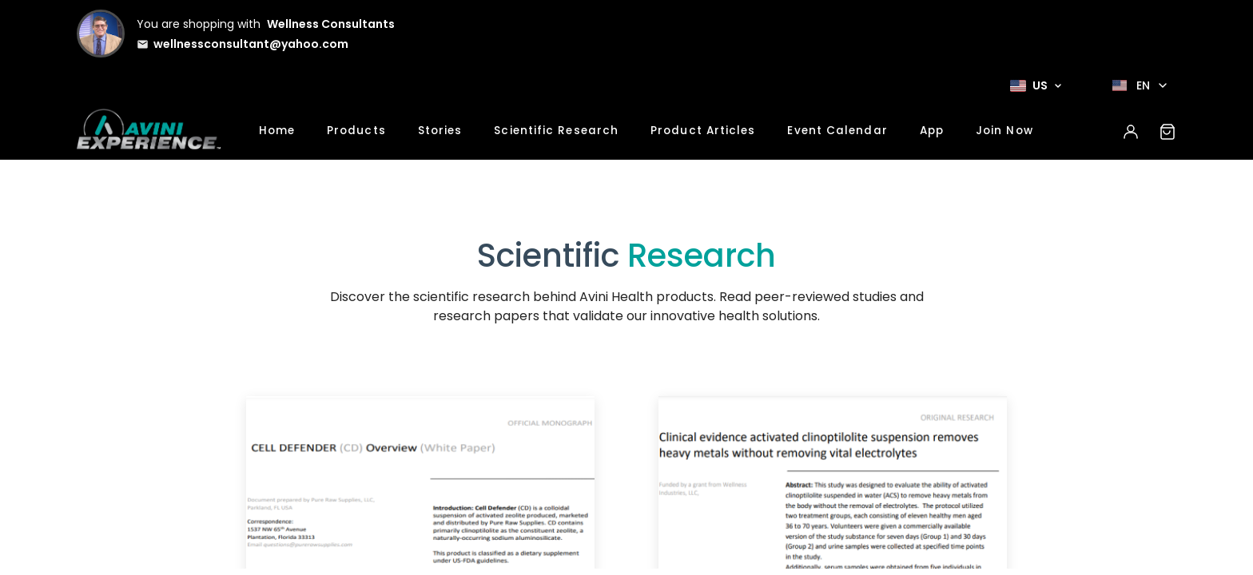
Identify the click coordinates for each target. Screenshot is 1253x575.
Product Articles (702, 130)
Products (356, 130)
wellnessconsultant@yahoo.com (250, 44)
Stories (440, 130)
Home (277, 130)
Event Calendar (837, 130)
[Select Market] (1035, 85)
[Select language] (1139, 85)
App (932, 130)
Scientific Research (556, 130)
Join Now (1004, 130)
